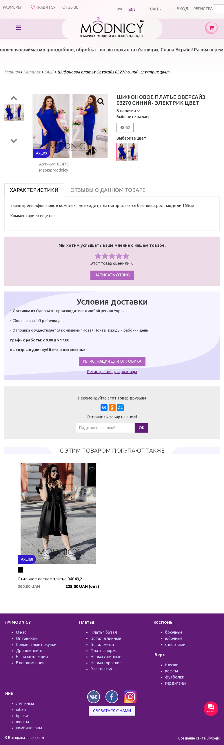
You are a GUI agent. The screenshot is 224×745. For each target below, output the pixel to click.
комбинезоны (29, 728)
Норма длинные (106, 656)
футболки (174, 677)
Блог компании (30, 663)
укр (131, 8)
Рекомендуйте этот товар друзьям (112, 398)
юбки (21, 709)
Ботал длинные (106, 638)
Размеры (12, 7)
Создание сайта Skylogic (199, 738)
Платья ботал (104, 632)
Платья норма (104, 650)
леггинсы (25, 703)
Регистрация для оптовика (112, 361)
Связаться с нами (112, 710)
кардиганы (175, 683)
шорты (22, 721)
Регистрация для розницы (112, 371)
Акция (41, 153)
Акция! (27, 559)
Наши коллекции (32, 656)
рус (120, 8)
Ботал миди (102, 644)
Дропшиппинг (29, 650)
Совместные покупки (36, 644)
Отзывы (70, 7)
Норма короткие (106, 663)
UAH (154, 9)
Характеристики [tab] (34, 190)
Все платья (101, 669)
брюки (22, 715)
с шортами (175, 644)
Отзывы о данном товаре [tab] (107, 190)
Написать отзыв (112, 275)
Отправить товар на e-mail (112, 417)
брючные (174, 632)
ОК (141, 427)
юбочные (174, 638)
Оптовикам (27, 638)
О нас (21, 632)
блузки (172, 665)
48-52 (125, 127)
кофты (171, 671)
